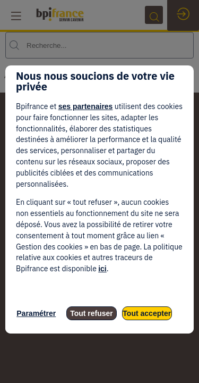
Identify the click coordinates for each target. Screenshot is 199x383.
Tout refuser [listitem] (91, 313)
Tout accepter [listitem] (147, 313)
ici (102, 268)
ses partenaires (85, 106)
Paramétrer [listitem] (36, 313)
